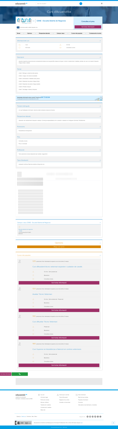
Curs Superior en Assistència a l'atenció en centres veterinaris (57, 349)
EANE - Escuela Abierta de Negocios (51, 21)
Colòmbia (29, 416)
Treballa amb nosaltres (46, 405)
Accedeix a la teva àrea (64, 402)
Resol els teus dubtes (83, 397)
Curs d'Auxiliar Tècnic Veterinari (45, 322)
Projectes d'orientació (83, 399)
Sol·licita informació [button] (88, 27)
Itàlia (33, 416)
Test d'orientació (82, 394)
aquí (82, 422)
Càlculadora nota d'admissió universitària (87, 405)
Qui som (42, 394)
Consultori (80, 402)
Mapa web (43, 410)
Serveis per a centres (64, 394)
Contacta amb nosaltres (46, 407)
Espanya (19, 416)
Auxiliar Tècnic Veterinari (42, 294)
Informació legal (44, 397)
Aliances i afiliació (45, 402)
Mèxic (35, 416)
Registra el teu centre (64, 399)
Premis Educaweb (63, 397)
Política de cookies (45, 399)
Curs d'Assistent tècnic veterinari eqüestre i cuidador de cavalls (57, 267)
